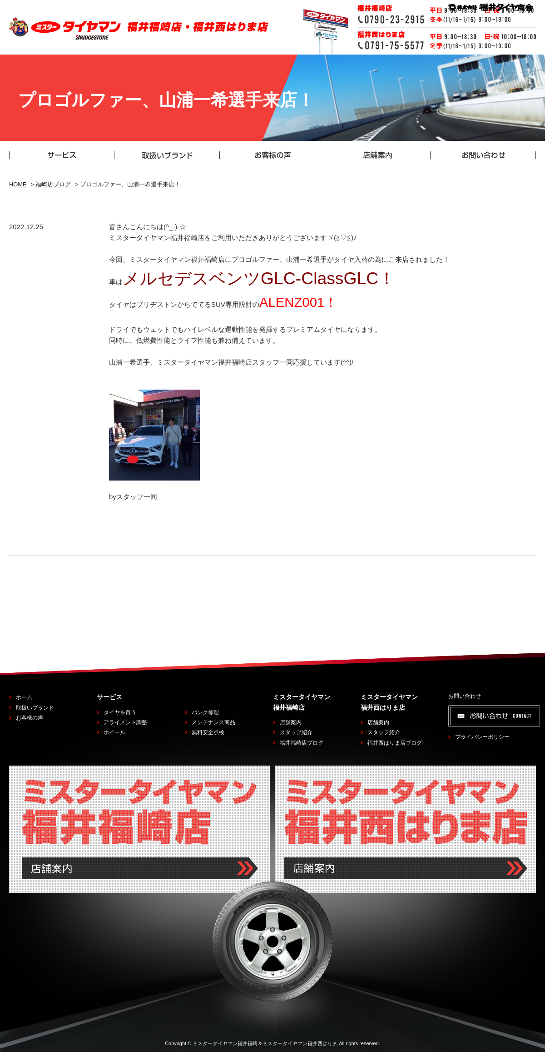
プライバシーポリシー (482, 737)
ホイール (114, 732)
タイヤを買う (120, 712)
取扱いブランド (35, 708)
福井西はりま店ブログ (394, 743)
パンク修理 (205, 712)
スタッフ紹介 (296, 732)
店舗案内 (291, 722)
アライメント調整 (125, 722)
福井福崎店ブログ (301, 743)
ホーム (24, 697)
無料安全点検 (208, 732)
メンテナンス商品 (213, 722)
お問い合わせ (464, 696)
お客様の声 (29, 718)
